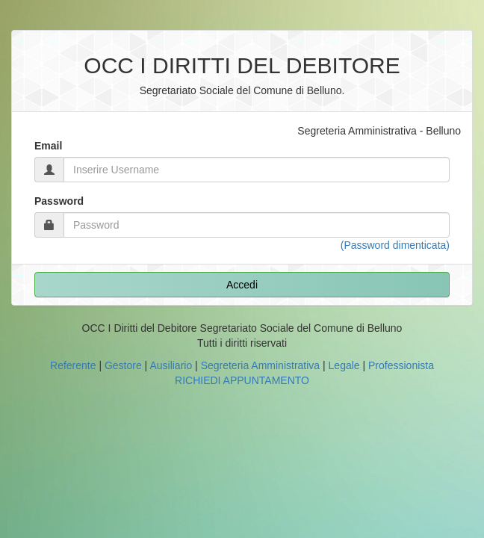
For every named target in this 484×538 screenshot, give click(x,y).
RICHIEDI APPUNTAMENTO (242, 380)
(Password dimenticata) (395, 245)
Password (59, 201)
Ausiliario (170, 365)
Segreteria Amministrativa (260, 365)
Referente (73, 365)
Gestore (123, 365)
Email (48, 146)
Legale (344, 365)
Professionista (401, 365)
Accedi (242, 285)
